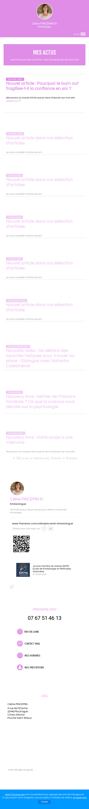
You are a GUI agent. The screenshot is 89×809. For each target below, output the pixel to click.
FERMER (44, 802)
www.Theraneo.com (15, 794)
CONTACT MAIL (28, 643)
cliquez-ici (11, 101)
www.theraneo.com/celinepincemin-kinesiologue (42, 523)
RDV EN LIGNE (28, 631)
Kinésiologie (16, 513)
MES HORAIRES (28, 655)
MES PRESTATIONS (30, 667)
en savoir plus (80, 797)
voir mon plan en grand (20, 770)
